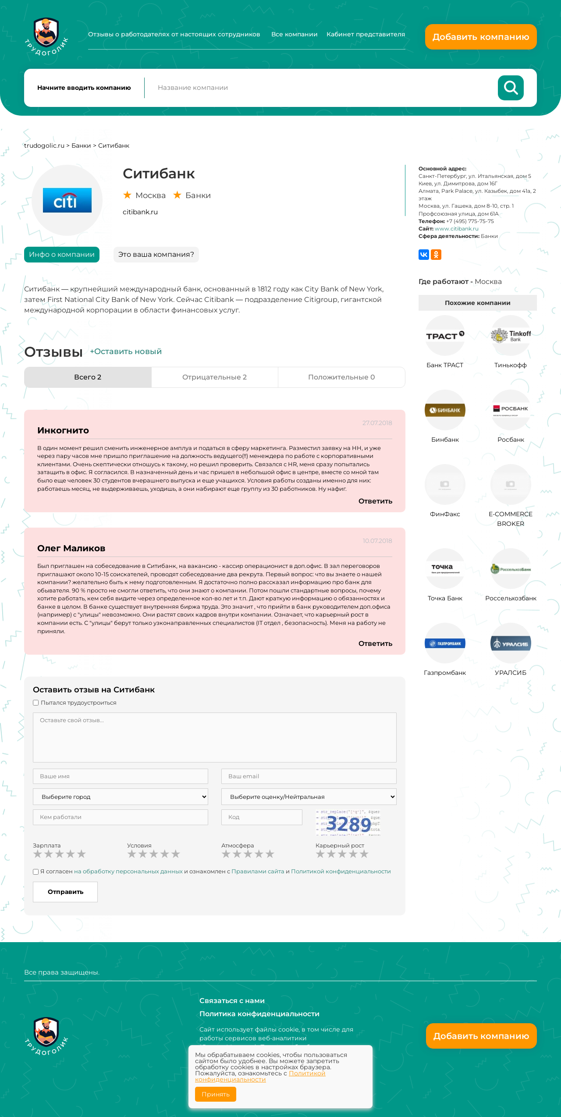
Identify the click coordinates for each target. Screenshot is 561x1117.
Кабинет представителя (366, 34)
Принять (216, 1094)
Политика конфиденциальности (259, 1014)
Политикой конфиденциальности (341, 872)
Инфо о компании (62, 255)
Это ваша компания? (156, 255)
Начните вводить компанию (84, 88)
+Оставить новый (126, 352)
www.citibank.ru (457, 229)
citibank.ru (140, 212)
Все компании (294, 34)
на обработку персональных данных (128, 872)
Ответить (375, 501)
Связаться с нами (232, 1000)
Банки (81, 146)
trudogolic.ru (44, 146)
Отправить (65, 892)
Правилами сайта (257, 872)
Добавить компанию (481, 37)
